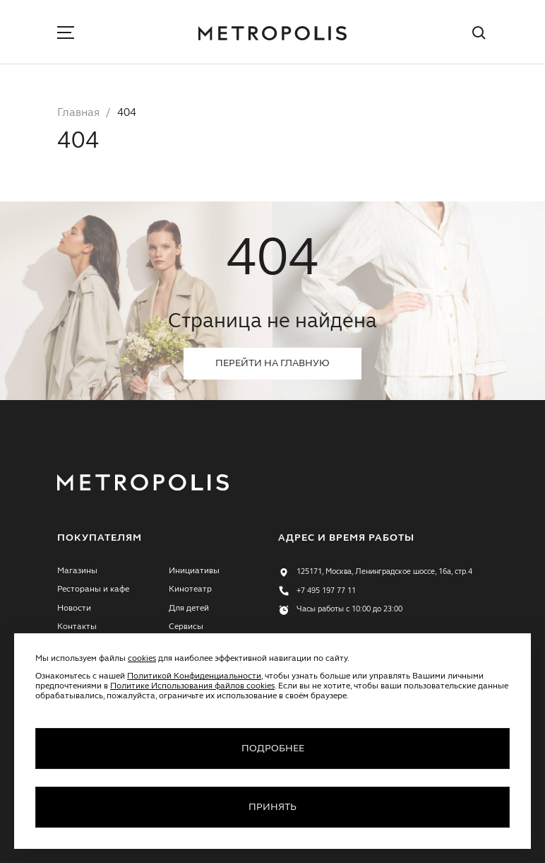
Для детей (189, 608)
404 (126, 113)
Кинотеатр (190, 589)
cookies (142, 658)
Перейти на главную (272, 363)
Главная (78, 113)
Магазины (77, 571)
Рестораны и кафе (93, 589)
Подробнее (272, 748)
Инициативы (194, 571)
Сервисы (186, 627)
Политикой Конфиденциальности (194, 676)
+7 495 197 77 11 (326, 591)
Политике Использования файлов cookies (192, 686)
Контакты (77, 627)
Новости (74, 608)
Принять (272, 807)
